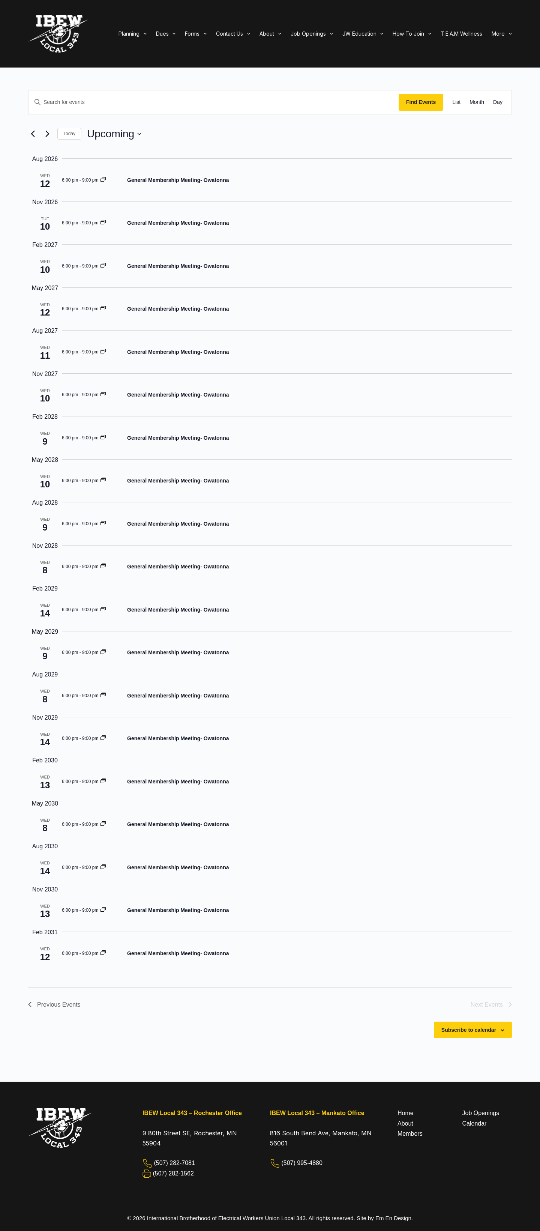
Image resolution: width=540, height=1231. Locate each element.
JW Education (364, 33)
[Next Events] (47, 133)
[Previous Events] (32, 133)
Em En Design (393, 1218)
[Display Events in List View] (456, 102)
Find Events (421, 102)
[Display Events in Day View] (497, 102)
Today (69, 133)
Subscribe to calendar (468, 1030)
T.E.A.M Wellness (461, 33)
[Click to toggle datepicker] (114, 133)
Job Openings (481, 1113)
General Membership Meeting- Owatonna (178, 180)
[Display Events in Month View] (477, 102)
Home (406, 1113)
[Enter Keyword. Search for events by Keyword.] (213, 102)
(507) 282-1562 (173, 1173)
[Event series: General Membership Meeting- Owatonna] (103, 180)
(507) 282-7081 (174, 1163)
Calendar (474, 1123)
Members (410, 1133)
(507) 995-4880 (301, 1163)
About (405, 1123)
